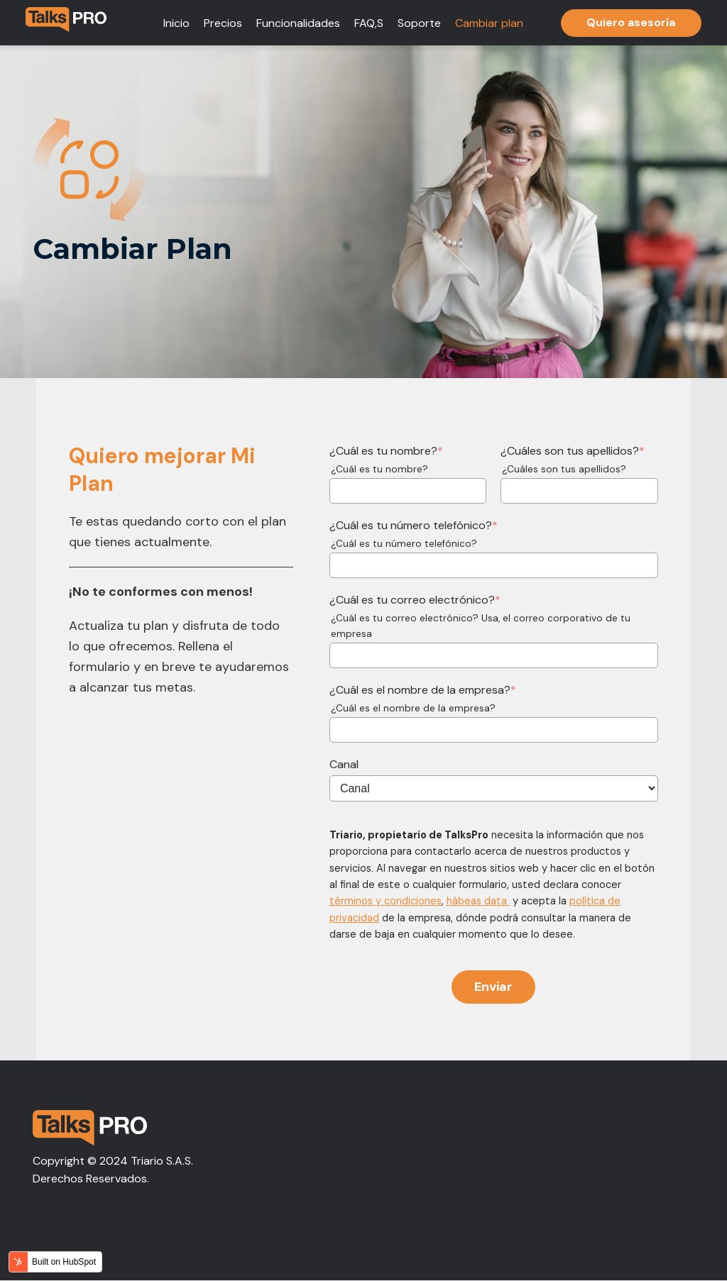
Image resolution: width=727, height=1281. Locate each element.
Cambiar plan (489, 23)
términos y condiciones (385, 901)
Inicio (176, 23)
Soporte (419, 23)
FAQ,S (368, 23)
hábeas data (478, 901)
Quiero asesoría (630, 22)
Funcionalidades (298, 23)
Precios (223, 23)
